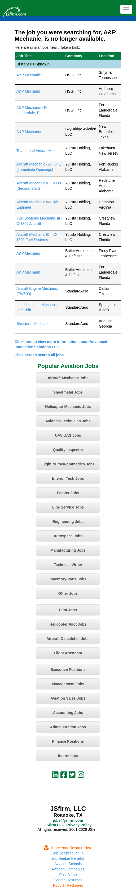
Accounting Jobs (68, 713)
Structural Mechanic (32, 323)
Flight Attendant (68, 653)
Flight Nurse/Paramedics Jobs (68, 464)
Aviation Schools (68, 864)
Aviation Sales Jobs (68, 698)
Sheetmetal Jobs (68, 392)
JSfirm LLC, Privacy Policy (68, 825)
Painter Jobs (68, 493)
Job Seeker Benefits (68, 858)
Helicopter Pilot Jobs (68, 624)
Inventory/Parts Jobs (68, 579)
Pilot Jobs (68, 610)
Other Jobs (68, 593)
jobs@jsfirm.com (68, 820)
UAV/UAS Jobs (68, 435)
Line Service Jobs (68, 507)
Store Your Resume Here (68, 848)
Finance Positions (68, 741)
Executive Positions (67, 669)
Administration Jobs (68, 727)
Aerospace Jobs (68, 536)
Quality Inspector (68, 450)
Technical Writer (68, 565)
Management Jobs (68, 684)
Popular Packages (68, 885)
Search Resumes (68, 880)
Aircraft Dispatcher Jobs (68, 639)
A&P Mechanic (28, 75)
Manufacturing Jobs (68, 550)
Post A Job (68, 875)
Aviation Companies (67, 869)
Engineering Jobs (68, 521)
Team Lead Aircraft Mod (36, 150)
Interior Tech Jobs (68, 478)
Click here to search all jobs (39, 355)
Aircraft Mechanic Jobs (67, 378)
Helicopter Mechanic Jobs (68, 406)
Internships (68, 756)
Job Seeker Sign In (68, 853)
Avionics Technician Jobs (67, 421)
